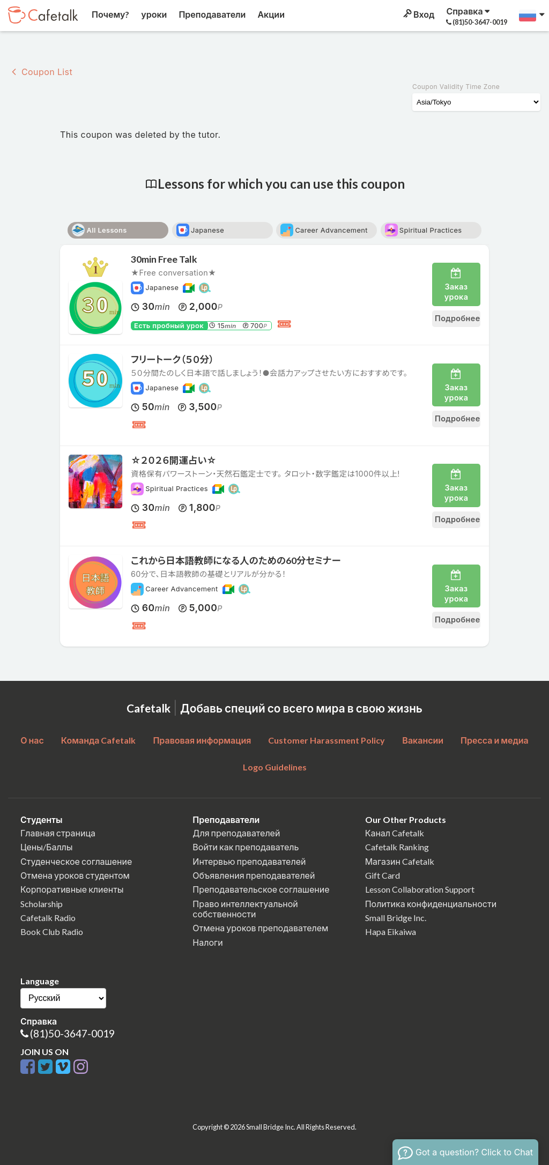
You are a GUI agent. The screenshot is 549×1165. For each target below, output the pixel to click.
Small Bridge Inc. (395, 917)
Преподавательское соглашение (260, 889)
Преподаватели (211, 14)
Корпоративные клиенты (72, 889)
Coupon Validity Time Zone (456, 87)
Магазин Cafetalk (399, 861)
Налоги (207, 942)
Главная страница (57, 833)
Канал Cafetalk (394, 833)
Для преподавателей (236, 833)
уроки (153, 14)
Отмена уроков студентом (75, 875)
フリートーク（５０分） (172, 359)
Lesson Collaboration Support (419, 889)
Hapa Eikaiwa (390, 931)
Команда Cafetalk (98, 740)
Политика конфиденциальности (431, 904)
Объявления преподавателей (253, 875)
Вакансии (422, 740)
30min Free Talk (164, 259)
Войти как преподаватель (245, 847)
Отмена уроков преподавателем (260, 928)
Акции (270, 14)
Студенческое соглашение (76, 861)
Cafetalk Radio (48, 917)
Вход (418, 14)
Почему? (109, 14)
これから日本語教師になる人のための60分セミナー (236, 560)
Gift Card (382, 875)
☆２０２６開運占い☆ (178, 460)
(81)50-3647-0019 (72, 1033)
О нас (32, 740)
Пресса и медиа (495, 740)
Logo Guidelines (275, 767)
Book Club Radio (51, 931)
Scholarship (41, 904)
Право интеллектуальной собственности (245, 909)
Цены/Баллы (46, 847)
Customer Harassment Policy (326, 740)
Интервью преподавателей (249, 861)
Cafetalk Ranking (397, 847)
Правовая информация (202, 740)
